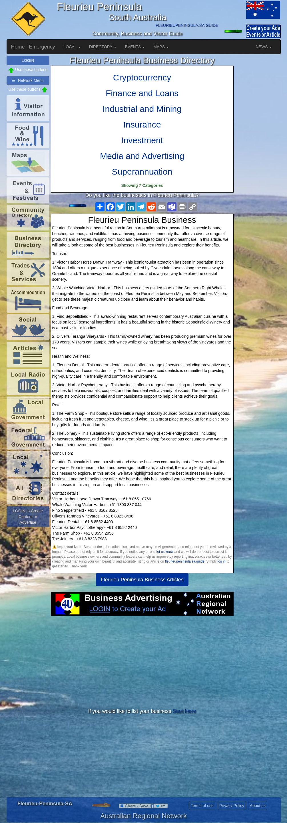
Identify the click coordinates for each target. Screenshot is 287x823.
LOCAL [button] (72, 47)
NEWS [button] (264, 47)
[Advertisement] (142, 661)
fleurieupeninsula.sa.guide (184, 561)
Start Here (184, 711)
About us (258, 805)
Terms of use (202, 805)
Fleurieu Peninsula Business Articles (142, 580)
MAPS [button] (161, 47)
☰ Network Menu (28, 80)
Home (18, 47)
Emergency (42, 47)
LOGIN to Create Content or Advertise (28, 517)
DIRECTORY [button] (103, 47)
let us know (164, 552)
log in (222, 561)
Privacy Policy (231, 805)
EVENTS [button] (135, 47)
